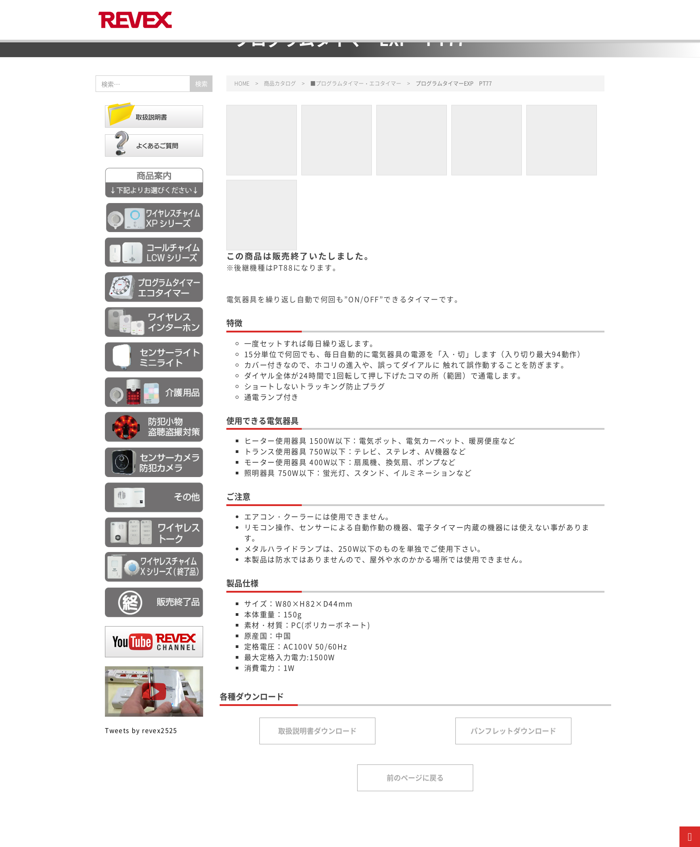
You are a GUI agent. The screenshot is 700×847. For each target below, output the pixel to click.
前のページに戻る (415, 777)
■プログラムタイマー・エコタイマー (355, 83)
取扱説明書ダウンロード (317, 730)
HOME (242, 83)
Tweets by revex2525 (141, 730)
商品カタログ (280, 83)
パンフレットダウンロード (513, 730)
